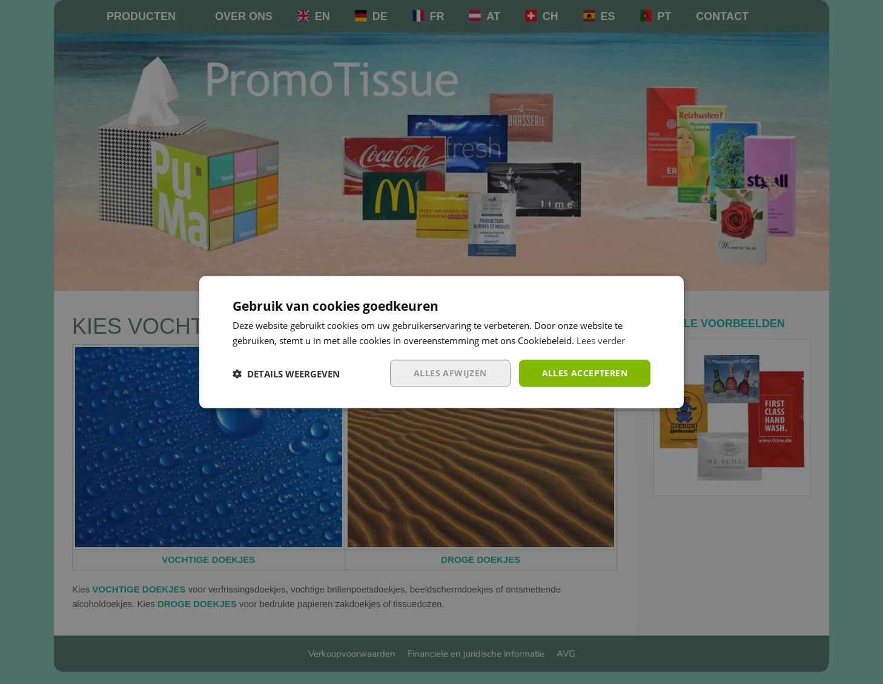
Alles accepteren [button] (584, 373)
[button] (286, 373)
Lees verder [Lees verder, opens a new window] (601, 340)
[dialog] (441, 342)
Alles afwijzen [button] (450, 373)
